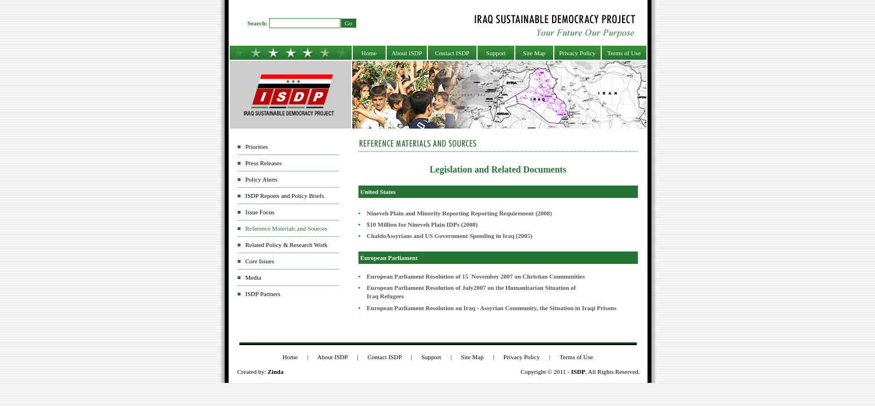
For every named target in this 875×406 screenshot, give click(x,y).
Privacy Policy (577, 53)
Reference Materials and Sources (286, 228)
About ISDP (407, 53)
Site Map (534, 53)
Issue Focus (260, 212)
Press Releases (264, 163)
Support (496, 53)
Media (253, 277)
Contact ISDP (452, 53)
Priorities (257, 146)
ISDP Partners (263, 293)
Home (369, 53)
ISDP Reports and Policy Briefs (285, 195)
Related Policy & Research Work (287, 244)
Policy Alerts (262, 179)
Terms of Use (624, 53)
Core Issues (260, 261)
